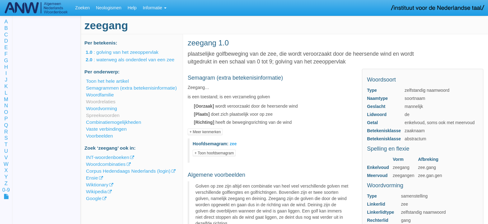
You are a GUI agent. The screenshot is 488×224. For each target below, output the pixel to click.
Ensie (92, 177)
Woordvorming (101, 108)
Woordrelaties (100, 101)
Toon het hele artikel (107, 81)
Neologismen (108, 7)
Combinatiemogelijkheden (113, 122)
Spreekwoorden (103, 115)
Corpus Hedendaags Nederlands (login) (128, 171)
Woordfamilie (100, 94)
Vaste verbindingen (106, 129)
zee (233, 143)
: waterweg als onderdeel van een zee (134, 59)
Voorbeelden (99, 135)
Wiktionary (97, 184)
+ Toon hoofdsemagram (214, 153)
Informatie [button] (155, 7)
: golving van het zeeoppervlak (126, 52)
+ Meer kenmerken (205, 132)
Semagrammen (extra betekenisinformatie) (131, 88)
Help (132, 7)
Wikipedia (96, 191)
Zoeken (82, 7)
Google (93, 198)
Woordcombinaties (105, 164)
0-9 (6, 190)
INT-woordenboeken (107, 157)
